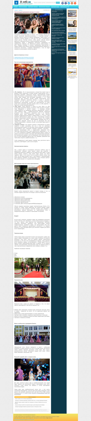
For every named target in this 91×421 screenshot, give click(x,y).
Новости (20, 10)
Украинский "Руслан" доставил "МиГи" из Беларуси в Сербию (58, 44)
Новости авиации (23, 6)
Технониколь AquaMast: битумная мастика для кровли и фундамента (31, 410)
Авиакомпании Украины (44, 6)
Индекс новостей (49, 417)
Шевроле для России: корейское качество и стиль (34, 410)
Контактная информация (20, 419)
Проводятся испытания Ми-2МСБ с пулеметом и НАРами (58, 38)
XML (33, 419)
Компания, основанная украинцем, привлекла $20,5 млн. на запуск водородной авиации (31, 400)
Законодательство (65, 6)
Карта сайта (29, 419)
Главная (15, 6)
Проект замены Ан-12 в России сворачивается (23, 398)
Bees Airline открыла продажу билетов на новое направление (58, 28)
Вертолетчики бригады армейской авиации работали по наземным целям (59, 33)
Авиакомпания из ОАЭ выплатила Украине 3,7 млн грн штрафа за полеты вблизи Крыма (59, 50)
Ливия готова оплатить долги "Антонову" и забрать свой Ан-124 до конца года (58, 41)
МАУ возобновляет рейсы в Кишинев (58, 30)
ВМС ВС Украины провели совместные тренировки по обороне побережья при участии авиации (59, 18)
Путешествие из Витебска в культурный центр (22, 409)
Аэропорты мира (55, 6)
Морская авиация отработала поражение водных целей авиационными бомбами (29, 404)
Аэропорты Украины (32, 6)
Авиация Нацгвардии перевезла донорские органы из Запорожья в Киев (28, 406)
